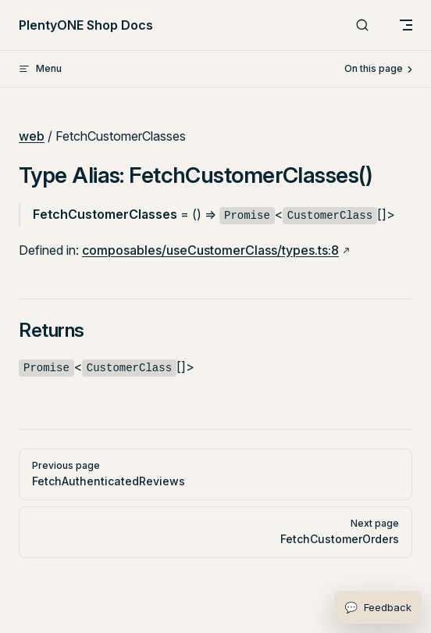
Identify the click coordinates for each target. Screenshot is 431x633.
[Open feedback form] (378, 607)
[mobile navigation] (406, 25)
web (32, 136)
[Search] (362, 25)
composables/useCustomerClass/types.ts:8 (210, 250)
